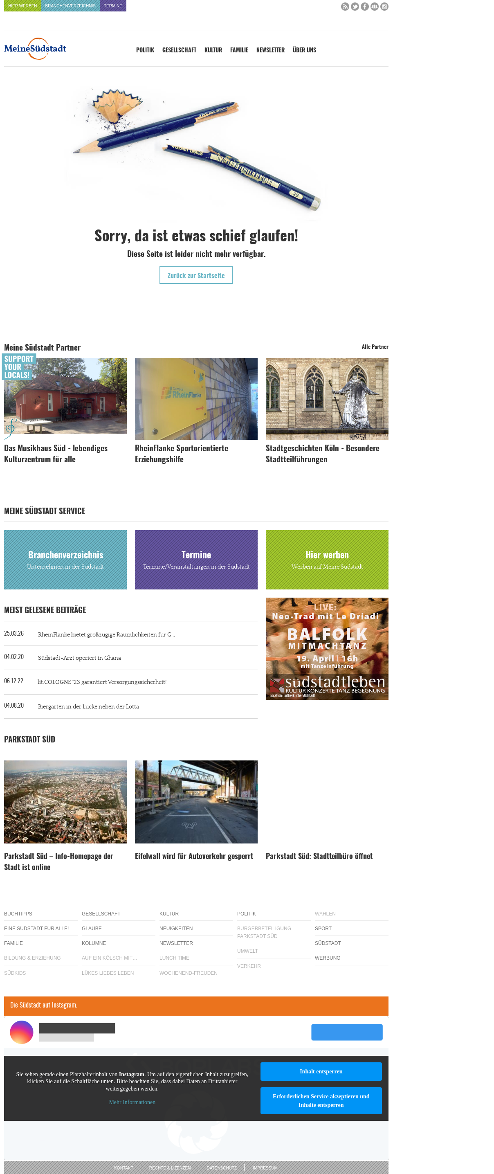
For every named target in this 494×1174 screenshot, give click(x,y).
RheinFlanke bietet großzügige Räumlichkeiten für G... (106, 635)
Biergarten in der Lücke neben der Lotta (88, 707)
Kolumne (94, 943)
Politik (145, 51)
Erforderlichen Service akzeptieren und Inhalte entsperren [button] (321, 1100)
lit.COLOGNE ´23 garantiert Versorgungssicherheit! (102, 682)
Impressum (265, 1168)
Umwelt (247, 951)
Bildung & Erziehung (32, 958)
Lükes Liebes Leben (108, 973)
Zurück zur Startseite (196, 276)
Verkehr (249, 966)
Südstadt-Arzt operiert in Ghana (79, 658)
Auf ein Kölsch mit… (109, 958)
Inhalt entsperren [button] (321, 1071)
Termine (113, 6)
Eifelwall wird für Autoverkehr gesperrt (194, 857)
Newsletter (270, 51)
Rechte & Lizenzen (170, 1168)
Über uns (304, 51)
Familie (239, 51)
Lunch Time (174, 958)
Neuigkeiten (176, 928)
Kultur (213, 51)
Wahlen (325, 914)
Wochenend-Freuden (188, 973)
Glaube (92, 928)
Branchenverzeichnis (70, 6)
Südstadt (328, 943)
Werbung (328, 958)
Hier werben (22, 6)
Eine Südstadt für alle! (36, 928)
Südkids (15, 973)
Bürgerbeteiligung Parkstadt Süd (264, 932)
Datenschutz (222, 1168)
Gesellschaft (179, 51)
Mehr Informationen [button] (132, 1102)
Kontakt (123, 1168)
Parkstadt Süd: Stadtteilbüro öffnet (319, 857)
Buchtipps (18, 914)
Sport (323, 928)
